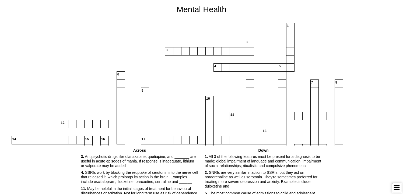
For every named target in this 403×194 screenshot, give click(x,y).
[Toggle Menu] (396, 187)
